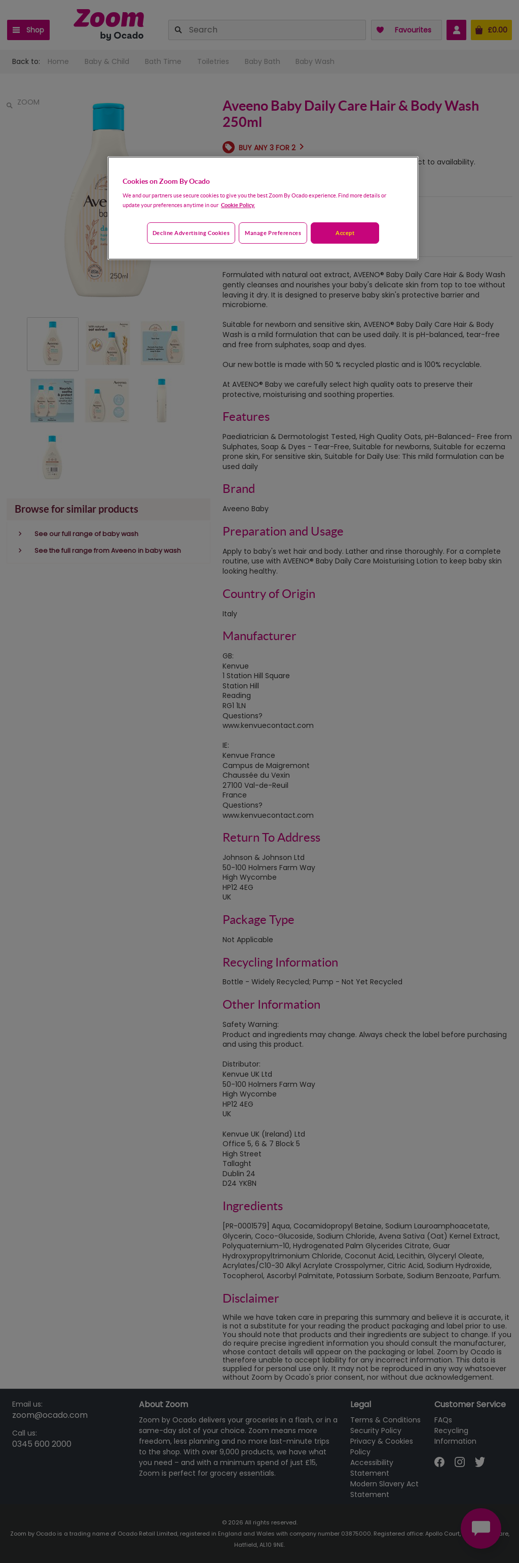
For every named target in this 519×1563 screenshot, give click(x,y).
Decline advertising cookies (191, 232)
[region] (263, 208)
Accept (345, 232)
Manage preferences (273, 232)
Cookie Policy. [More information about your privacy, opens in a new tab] (238, 205)
